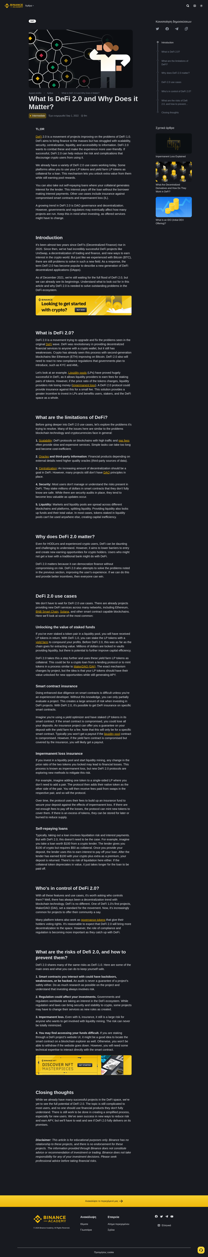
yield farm (42, 642)
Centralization (47, 468)
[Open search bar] (187, 5)
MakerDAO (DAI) (84, 666)
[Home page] (14, 5)
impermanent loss (84, 385)
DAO (106, 472)
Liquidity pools (77, 372)
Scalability (45, 440)
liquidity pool (112, 733)
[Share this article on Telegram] (176, 29)
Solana (64, 611)
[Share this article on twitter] (157, 29)
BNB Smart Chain (47, 611)
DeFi (39, 136)
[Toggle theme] (201, 6)
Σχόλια (111, 1230)
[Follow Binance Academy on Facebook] (156, 1216)
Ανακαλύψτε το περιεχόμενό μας (104, 1201)
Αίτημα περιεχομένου (118, 1224)
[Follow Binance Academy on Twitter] (161, 1216)
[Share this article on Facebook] (167, 29)
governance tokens (93, 919)
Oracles (44, 456)
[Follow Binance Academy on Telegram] (166, 1216)
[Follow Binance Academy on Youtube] (171, 1216)
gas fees (123, 440)
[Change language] (194, 5)
